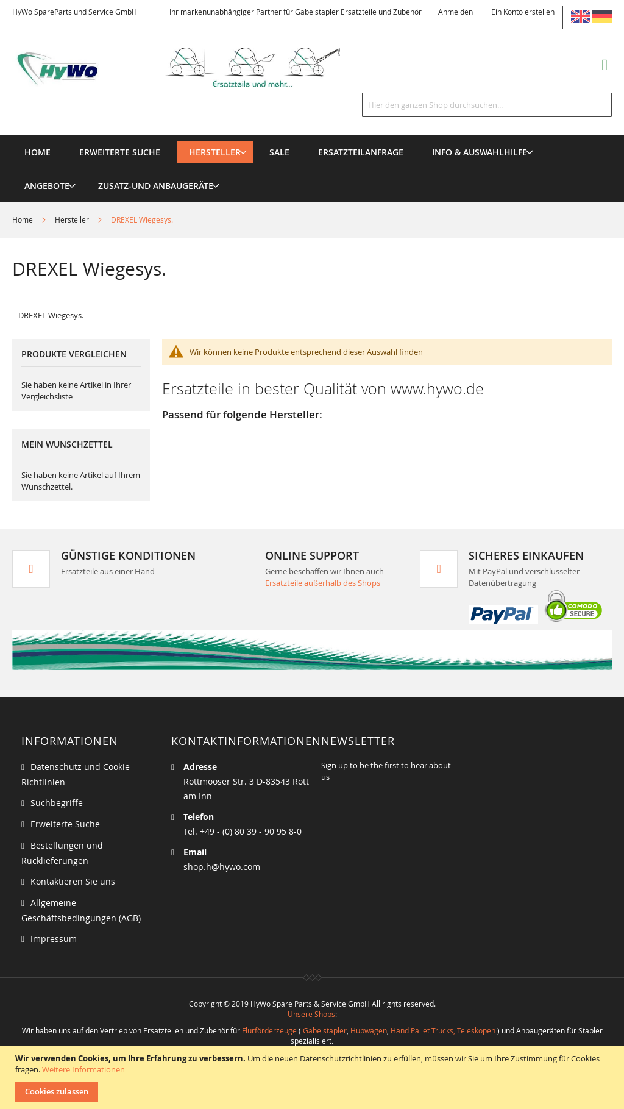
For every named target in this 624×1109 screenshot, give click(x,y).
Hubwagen (368, 1030)
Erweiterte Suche (65, 824)
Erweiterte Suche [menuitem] (119, 152)
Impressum (53, 938)
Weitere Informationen (83, 1069)
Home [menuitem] (37, 152)
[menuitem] (215, 152)
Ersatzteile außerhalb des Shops (322, 582)
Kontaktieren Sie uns (72, 881)
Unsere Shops (311, 1014)
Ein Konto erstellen (523, 11)
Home (23, 219)
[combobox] (487, 105)
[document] (313, 1077)
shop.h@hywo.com (221, 866)
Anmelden (455, 11)
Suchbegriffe (56, 802)
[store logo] (192, 67)
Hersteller (73, 219)
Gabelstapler (325, 1030)
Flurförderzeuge (269, 1030)
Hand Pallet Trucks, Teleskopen (443, 1030)
